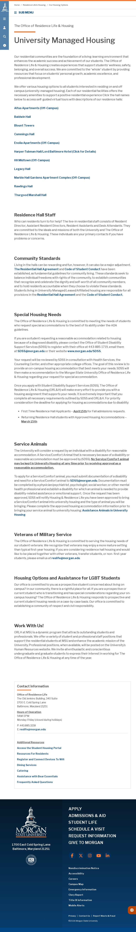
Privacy (72, 916)
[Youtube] (98, 855)
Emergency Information (82, 889)
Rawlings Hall (23, 186)
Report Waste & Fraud (104, 916)
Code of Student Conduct (82, 269)
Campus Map (76, 884)
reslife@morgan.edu (66, 558)
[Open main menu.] (4, 19)
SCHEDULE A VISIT (87, 829)
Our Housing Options (58, 5)
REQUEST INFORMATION (92, 836)
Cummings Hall (24, 134)
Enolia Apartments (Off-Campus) (37, 143)
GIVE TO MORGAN (86, 842)
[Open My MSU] (4, 46)
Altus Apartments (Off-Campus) (36, 108)
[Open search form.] (4, 37)
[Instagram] (89, 855)
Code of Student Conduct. (105, 294)
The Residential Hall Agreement (36, 269)
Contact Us (84, 916)
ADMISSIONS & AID (87, 815)
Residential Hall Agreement (56, 294)
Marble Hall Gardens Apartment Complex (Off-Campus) (52, 177)
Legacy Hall (22, 169)
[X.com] (80, 855)
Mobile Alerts (76, 905)
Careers (73, 878)
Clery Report (76, 894)
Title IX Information (80, 900)
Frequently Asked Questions (35, 782)
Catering (22, 770)
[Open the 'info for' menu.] (4, 28)
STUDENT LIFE (83, 822)
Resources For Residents (33, 753)
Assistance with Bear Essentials (37, 776)
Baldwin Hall (22, 116)
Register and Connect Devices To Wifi (40, 759)
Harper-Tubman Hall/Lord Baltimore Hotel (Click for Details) (55, 151)
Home (17, 5)
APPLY (75, 809)
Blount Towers (24, 125)
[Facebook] (72, 855)
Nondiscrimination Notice (84, 868)
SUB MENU (24, 12)
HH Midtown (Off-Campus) (32, 160)
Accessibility (76, 873)
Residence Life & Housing (34, 5)
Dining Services (26, 764)
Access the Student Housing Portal (39, 747)
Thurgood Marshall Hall (30, 195)
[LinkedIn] (107, 855)
